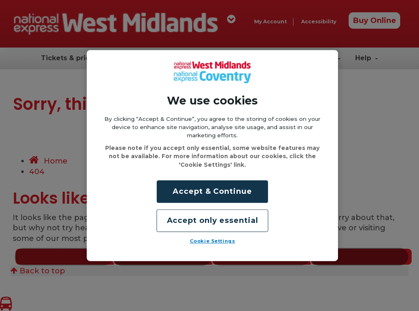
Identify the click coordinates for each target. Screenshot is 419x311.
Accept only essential (212, 220)
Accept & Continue (212, 191)
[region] (212, 155)
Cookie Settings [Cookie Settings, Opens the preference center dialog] (212, 241)
